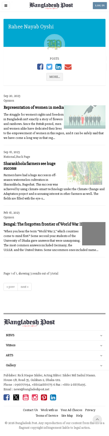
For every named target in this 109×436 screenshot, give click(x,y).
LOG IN (100, 5)
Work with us (49, 410)
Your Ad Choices (71, 410)
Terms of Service (47, 416)
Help (79, 416)
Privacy (90, 410)
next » (25, 287)
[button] (6, 5)
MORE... (54, 77)
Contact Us (30, 410)
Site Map (67, 416)
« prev (11, 287)
